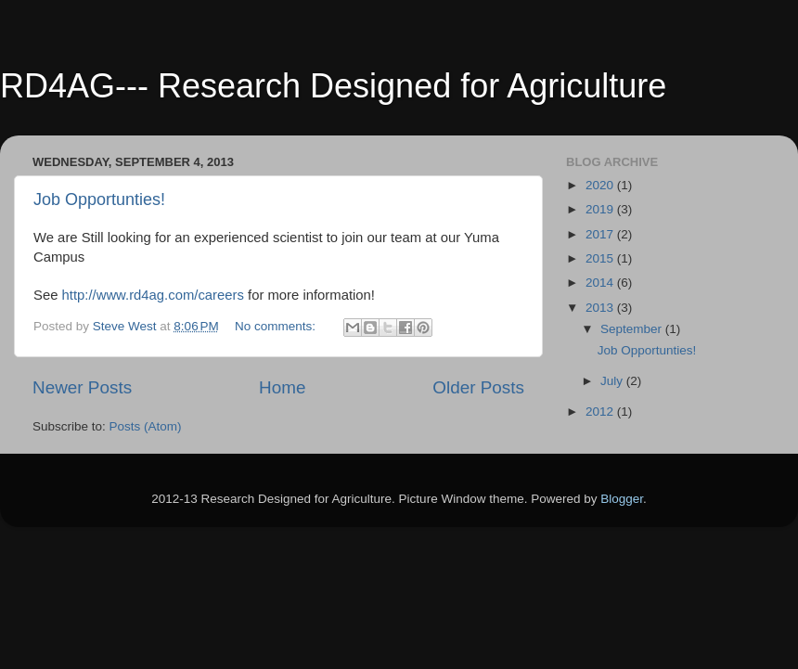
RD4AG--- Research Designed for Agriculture (333, 86)
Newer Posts (82, 387)
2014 (601, 282)
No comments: (277, 326)
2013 (601, 308)
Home (282, 387)
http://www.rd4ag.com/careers (153, 295)
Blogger (621, 499)
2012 (601, 411)
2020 (601, 185)
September (632, 329)
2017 (601, 234)
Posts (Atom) (145, 426)
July (613, 381)
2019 (601, 209)
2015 (601, 258)
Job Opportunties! (99, 199)
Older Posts (478, 387)
